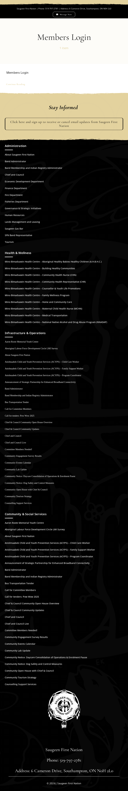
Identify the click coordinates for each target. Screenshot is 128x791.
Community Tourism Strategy (18, 496)
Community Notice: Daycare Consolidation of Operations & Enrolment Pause (40, 476)
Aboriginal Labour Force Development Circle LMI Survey (31, 348)
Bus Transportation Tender (17, 402)
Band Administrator (15, 161)
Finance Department (16, 188)
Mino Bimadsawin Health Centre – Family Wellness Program (37, 295)
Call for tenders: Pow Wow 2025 (19, 416)
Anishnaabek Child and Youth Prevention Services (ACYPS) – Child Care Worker (42, 362)
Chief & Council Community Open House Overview (28, 422)
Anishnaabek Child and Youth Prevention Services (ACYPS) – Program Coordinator (43, 375)
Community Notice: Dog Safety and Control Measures (29, 483)
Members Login (17, 73)
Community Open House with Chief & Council (26, 489)
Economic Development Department (24, 181)
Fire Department (14, 195)
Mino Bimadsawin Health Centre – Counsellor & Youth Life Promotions (43, 288)
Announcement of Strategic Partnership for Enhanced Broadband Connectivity (40, 382)
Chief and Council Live (15, 442)
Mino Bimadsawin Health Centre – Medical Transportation (36, 315)
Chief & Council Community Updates (22, 429)
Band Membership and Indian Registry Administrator (33, 167)
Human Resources (14, 215)
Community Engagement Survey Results (23, 456)
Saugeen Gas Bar (14, 228)
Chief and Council (14, 174)
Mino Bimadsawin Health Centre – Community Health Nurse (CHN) (40, 274)
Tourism (9, 241)
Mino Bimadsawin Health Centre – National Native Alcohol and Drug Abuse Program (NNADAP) (56, 322)
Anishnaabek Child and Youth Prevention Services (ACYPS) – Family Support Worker (44, 368)
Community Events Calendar (18, 463)
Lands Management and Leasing (22, 221)
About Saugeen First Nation (19, 154)
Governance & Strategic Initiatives (23, 208)
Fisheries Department (16, 201)
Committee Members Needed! (18, 449)
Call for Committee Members (18, 409)
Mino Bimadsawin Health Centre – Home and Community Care (38, 302)
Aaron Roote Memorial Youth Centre (21, 342)
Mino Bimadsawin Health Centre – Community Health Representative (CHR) (45, 281)
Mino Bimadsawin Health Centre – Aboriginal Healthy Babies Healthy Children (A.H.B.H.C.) (53, 261)
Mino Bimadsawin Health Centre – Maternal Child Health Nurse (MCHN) (43, 308)
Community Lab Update (16, 469)
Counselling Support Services (18, 503)
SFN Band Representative (18, 235)
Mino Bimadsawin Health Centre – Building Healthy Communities (40, 268)
